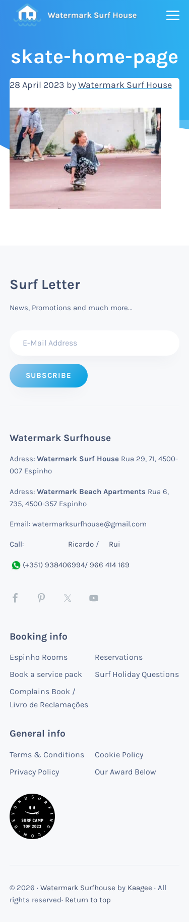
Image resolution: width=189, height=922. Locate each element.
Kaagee (140, 887)
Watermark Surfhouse (77, 887)
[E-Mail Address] (95, 343)
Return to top (88, 899)
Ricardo (81, 544)
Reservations (119, 657)
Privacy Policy (34, 772)
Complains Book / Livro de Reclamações (49, 698)
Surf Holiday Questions (137, 674)
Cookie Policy (119, 754)
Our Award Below (125, 772)
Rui (114, 544)
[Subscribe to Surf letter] (49, 375)
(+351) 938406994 (47, 564)
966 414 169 (110, 564)
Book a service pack (46, 674)
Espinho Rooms (39, 657)
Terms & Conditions (47, 754)
